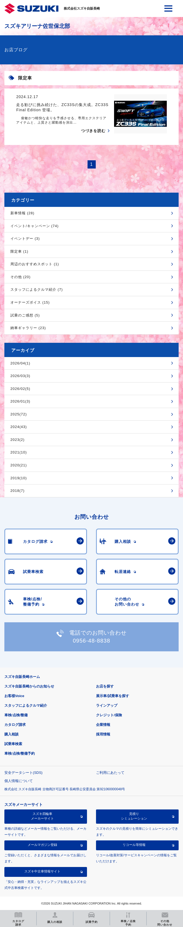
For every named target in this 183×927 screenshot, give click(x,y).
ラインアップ (106, 705)
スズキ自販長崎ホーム (22, 677)
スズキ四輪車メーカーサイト (42, 816)
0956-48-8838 (91, 641)
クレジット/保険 (109, 715)
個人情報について (18, 781)
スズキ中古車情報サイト (42, 871)
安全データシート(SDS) (23, 773)
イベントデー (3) (25, 238)
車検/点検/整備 (16, 715)
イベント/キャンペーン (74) (34, 226)
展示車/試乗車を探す (112, 696)
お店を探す (105, 686)
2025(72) (18, 414)
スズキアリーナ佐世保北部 (37, 26)
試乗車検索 (13, 744)
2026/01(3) (20, 401)
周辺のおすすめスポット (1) (34, 264)
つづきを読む (93, 131)
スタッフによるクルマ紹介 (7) (36, 289)
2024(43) (18, 427)
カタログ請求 (15, 725)
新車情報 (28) (22, 213)
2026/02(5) (20, 389)
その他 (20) (20, 277)
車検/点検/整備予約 (19, 753)
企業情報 (103, 725)
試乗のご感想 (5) (25, 315)
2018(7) (17, 491)
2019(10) (18, 478)
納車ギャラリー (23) (28, 328)
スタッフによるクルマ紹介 (25, 705)
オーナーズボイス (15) (30, 302)
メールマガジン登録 (42, 845)
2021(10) (18, 452)
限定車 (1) (19, 251)
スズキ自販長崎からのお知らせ (29, 686)
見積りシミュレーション (134, 816)
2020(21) (18, 465)
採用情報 (103, 734)
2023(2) (17, 440)
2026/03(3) (20, 376)
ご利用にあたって (110, 773)
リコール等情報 (134, 845)
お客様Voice (14, 696)
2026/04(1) (20, 363)
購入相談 (11, 734)
